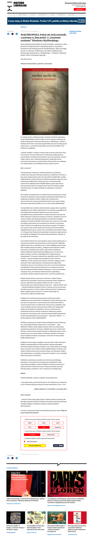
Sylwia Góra (17, 503)
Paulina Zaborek (31, 532)
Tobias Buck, (10, 503)
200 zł (43, 423)
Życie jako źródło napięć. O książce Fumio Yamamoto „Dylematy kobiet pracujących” (56, 528)
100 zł (57, 423)
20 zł (44, 427)
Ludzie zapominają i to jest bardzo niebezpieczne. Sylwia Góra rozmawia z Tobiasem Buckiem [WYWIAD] (25, 499)
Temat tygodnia (23, 14)
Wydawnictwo (61, 14)
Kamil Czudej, (51, 505)
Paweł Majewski (10, 532)
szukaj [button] (73, 14)
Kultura (33, 14)
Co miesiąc (32, 434)
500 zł (29, 423)
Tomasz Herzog (72, 534)
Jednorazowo (51, 434)
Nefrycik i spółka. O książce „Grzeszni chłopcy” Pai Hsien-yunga (15, 527)
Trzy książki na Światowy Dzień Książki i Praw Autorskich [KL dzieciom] (35, 527)
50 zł (30, 427)
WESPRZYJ (79, 9)
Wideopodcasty (43, 14)
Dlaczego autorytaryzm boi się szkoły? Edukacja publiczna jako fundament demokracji (77, 528)
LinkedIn (17, 34)
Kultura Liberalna (17, 6)
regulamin (34, 441)
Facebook (8, 34)
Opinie (52, 14)
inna (58, 427)
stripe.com (58, 445)
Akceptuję (32, 441)
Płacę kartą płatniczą (35, 445)
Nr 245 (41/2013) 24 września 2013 (30, 31)
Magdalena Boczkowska (54, 534)
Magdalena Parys (60, 505)
